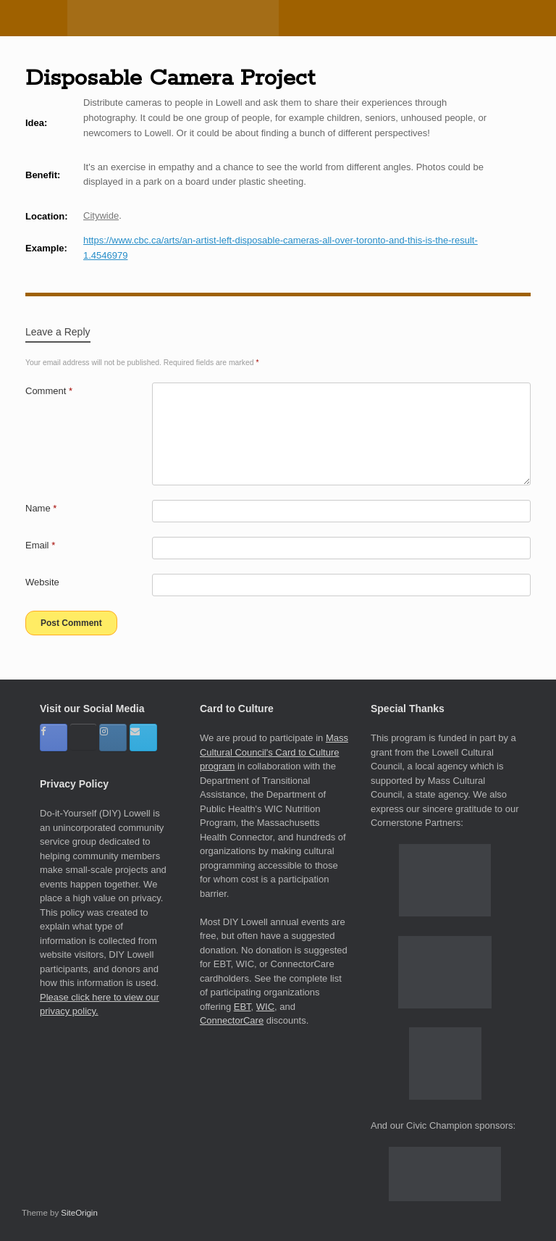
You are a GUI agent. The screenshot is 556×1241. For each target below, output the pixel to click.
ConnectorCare (232, 1020)
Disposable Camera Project (170, 78)
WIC (265, 1006)
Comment (48, 390)
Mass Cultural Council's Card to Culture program (274, 752)
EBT (242, 1006)
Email (40, 545)
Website (42, 582)
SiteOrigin (79, 1212)
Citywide (101, 215)
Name (40, 508)
